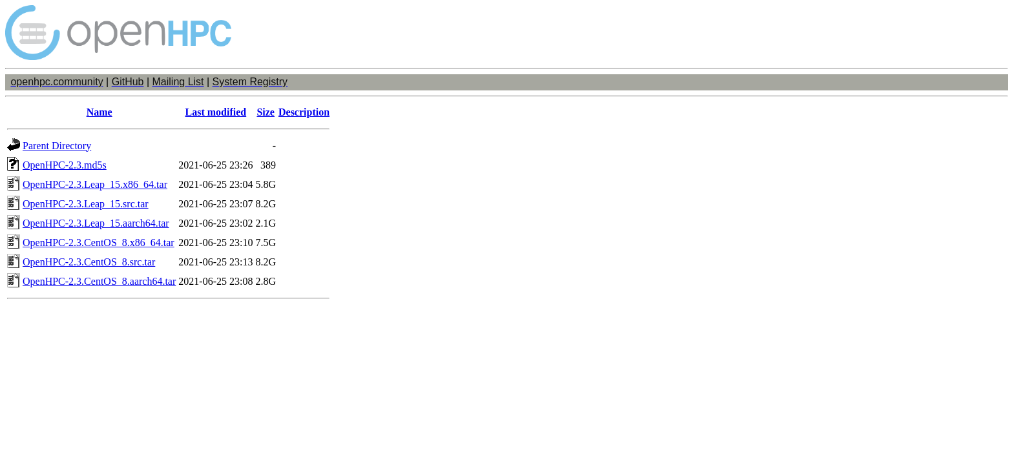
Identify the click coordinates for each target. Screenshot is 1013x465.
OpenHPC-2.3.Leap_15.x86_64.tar (95, 184)
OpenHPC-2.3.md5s (65, 165)
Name (99, 112)
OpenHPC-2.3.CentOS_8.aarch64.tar (99, 281)
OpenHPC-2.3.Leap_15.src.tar (86, 203)
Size (265, 112)
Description (303, 112)
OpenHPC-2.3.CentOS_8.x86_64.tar (98, 242)
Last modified (216, 112)
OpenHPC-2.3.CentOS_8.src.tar (89, 261)
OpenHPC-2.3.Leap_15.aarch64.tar (96, 223)
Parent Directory (57, 145)
